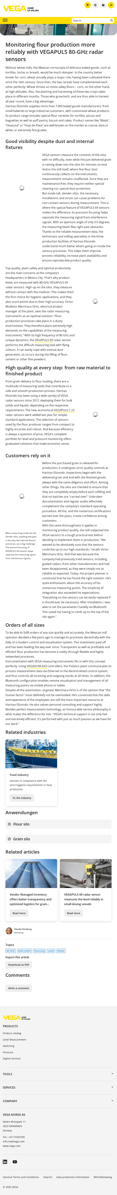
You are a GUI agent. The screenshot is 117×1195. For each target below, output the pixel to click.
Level (51, 947)
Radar (61, 947)
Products (10, 1023)
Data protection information (72, 1173)
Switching (8, 1042)
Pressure (8, 1048)
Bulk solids (24, 947)
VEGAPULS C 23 (64, 410)
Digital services (12, 1055)
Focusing (39, 947)
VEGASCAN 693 (37, 663)
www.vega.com (12, 1142)
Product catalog (12, 1030)
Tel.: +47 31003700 (14, 1133)
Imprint (47, 1173)
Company (10, 1097)
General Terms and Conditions (21, 1173)
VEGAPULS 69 (44, 340)
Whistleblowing (103, 1173)
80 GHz (11, 947)
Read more (19, 909)
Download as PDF (18, 961)
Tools (7, 1071)
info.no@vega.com (14, 1138)
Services (9, 1084)
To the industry (22, 794)
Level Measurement (14, 1036)
